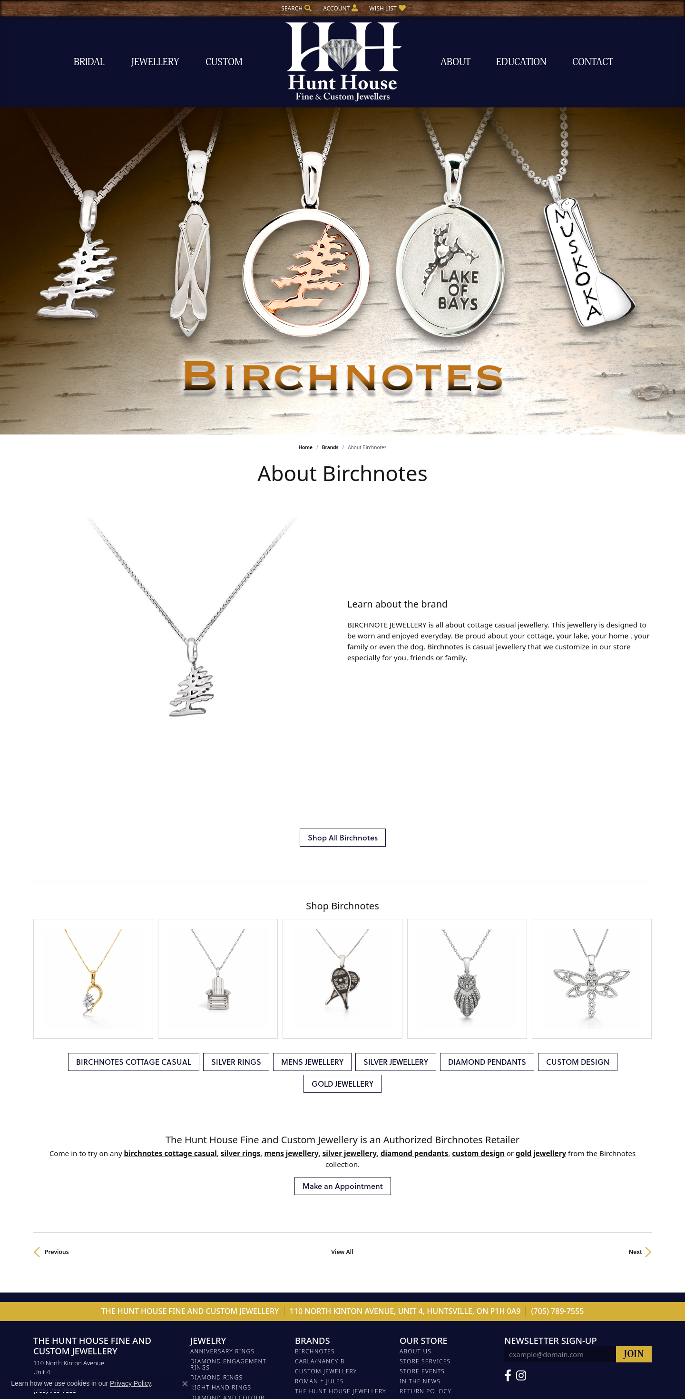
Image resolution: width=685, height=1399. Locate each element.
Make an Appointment (343, 904)
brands (330, 447)
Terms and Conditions (439, 1120)
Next (635, 971)
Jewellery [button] (155, 62)
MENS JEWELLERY (312, 780)
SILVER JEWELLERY (395, 780)
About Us (415, 1070)
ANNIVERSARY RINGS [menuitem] (222, 1070)
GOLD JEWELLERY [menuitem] (217, 1250)
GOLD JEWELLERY (342, 802)
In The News (420, 1100)
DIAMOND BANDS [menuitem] (217, 1133)
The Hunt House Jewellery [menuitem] (340, 1110)
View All (342, 971)
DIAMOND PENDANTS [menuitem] (223, 1230)
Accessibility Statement (399, 1365)
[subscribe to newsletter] (634, 1073)
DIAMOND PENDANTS (487, 780)
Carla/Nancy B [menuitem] (320, 1080)
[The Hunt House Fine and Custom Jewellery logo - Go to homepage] (342, 62)
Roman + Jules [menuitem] (319, 1100)
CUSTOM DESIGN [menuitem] (216, 1240)
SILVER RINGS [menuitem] (211, 1159)
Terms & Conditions (328, 1365)
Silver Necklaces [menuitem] (219, 1310)
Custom (224, 62)
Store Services (425, 1080)
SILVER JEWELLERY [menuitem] (218, 1209)
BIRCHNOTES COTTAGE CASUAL (133, 780)
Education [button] (521, 62)
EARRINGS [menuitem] (206, 1270)
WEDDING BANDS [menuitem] (217, 1180)
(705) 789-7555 (557, 1030)
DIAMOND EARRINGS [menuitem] (222, 1260)
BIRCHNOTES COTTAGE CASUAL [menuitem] (225, 1146)
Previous (57, 971)
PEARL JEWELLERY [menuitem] (217, 1169)
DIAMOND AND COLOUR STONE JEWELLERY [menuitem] (227, 1119)
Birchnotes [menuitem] (315, 1070)
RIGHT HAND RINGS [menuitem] (220, 1106)
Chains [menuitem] (202, 1280)
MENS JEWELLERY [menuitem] (217, 1199)
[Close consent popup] (185, 1384)
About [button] (455, 62)
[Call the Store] (55, 1109)
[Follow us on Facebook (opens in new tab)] (507, 1094)
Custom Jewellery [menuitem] (326, 1090)
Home (305, 447)
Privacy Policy (272, 1365)
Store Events (422, 1090)
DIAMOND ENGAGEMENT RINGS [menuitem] (228, 1083)
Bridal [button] (89, 62)
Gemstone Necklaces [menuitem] (226, 1290)
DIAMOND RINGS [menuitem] (216, 1096)
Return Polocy (425, 1110)
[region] (185, 529)
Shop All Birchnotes (343, 644)
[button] (295, 8)
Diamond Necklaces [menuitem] (224, 1300)
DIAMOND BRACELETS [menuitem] (224, 1219)
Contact (592, 62)
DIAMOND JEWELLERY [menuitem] (223, 1190)
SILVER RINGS (236, 780)
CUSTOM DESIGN (577, 780)
